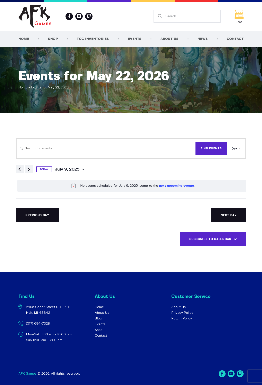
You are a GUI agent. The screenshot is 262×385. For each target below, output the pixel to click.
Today (44, 169)
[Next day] (29, 169)
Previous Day (37, 215)
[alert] (131, 186)
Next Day (229, 215)
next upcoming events (176, 185)
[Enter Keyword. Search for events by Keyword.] (106, 148)
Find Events (211, 148)
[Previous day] (20, 169)
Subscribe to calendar (210, 239)
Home (22, 87)
